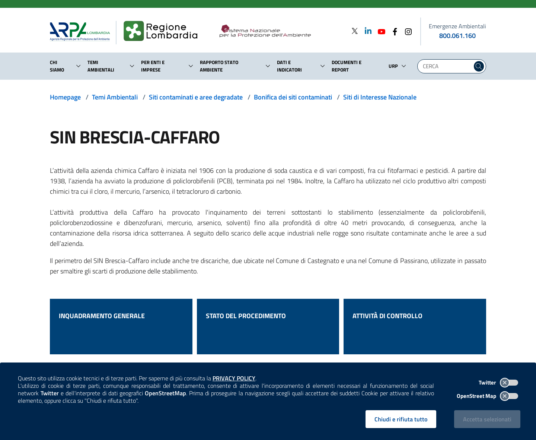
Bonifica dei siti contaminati (293, 97)
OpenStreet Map (487, 396)
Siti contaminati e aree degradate (196, 97)
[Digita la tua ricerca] (446, 66)
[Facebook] (392, 31)
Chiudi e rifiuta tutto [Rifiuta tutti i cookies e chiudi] (400, 419)
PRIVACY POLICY (234, 378)
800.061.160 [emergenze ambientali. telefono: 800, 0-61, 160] (457, 36)
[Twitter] (354, 31)
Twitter (498, 382)
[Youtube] (379, 31)
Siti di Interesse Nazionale (380, 97)
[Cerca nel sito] (479, 66)
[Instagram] (406, 31)
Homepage (65, 97)
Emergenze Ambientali (457, 26)
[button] (78, 66)
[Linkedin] (366, 31)
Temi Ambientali (115, 97)
